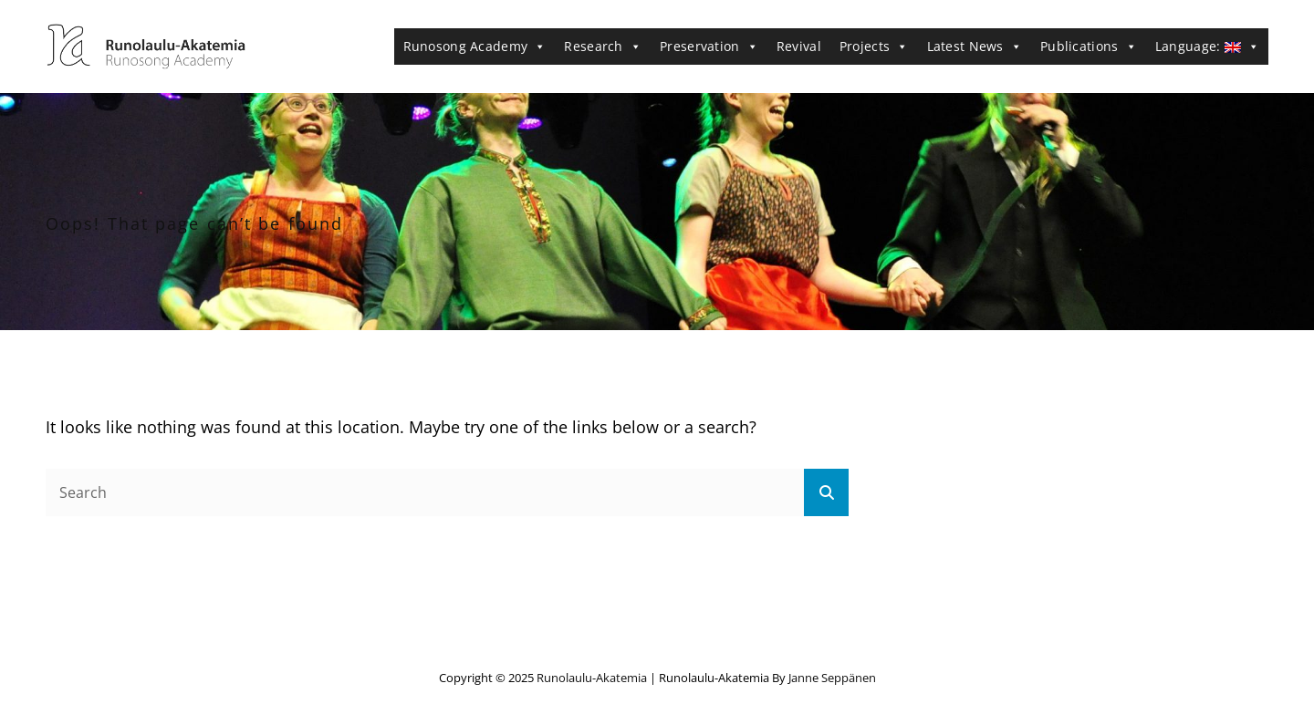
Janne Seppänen (832, 677)
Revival (799, 46)
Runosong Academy (475, 46)
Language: (1207, 46)
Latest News (975, 46)
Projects (874, 46)
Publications (1088, 46)
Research (602, 46)
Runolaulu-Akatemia (592, 677)
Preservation (709, 46)
